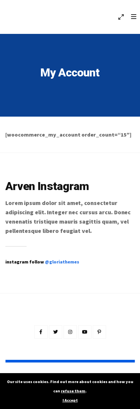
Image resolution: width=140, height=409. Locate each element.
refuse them (73, 390)
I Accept (70, 400)
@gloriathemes (62, 262)
